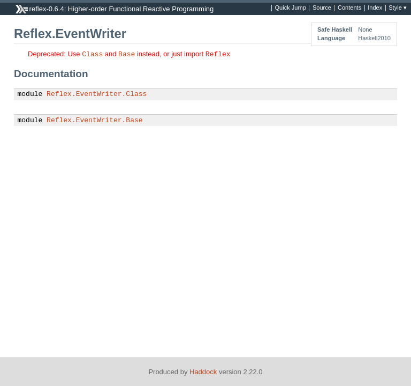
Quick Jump (290, 8)
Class (92, 53)
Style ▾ (398, 8)
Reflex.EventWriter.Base (94, 120)
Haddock (203, 372)
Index (375, 8)
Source (322, 8)
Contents (349, 8)
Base (126, 53)
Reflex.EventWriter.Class (97, 94)
